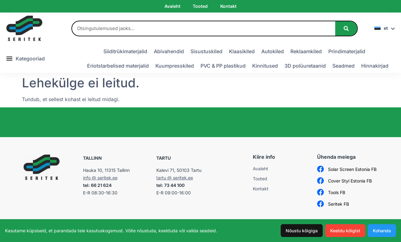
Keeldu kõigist (345, 230)
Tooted (200, 6)
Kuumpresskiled (174, 66)
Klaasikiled (242, 51)
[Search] (346, 28)
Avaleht (172, 6)
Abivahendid (169, 51)
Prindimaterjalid (346, 51)
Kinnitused (265, 66)
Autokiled (272, 51)
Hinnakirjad (374, 66)
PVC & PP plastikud (223, 66)
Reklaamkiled (306, 51)
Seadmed (343, 66)
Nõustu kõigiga (302, 230)
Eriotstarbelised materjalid (118, 66)
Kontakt (228, 6)
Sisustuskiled (206, 51)
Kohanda (382, 230)
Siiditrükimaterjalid (125, 51)
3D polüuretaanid (305, 66)
